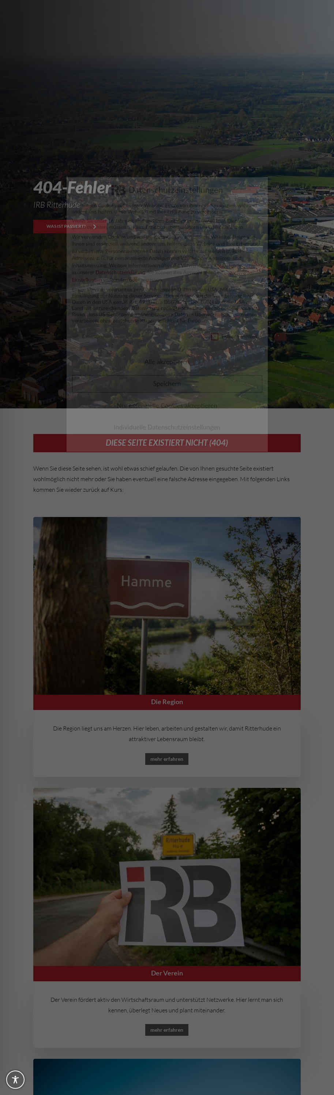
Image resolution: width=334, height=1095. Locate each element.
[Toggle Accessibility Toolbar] (15, 1080)
